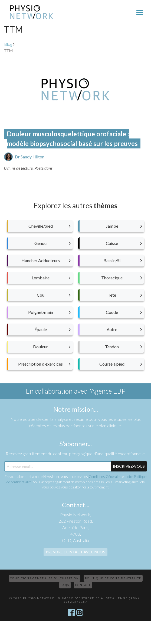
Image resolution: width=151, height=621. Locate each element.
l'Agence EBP (107, 391)
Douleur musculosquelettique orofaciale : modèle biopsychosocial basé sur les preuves (72, 138)
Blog (8, 44)
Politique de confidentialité (113, 578)
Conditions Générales (105, 476)
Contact (83, 585)
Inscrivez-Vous (129, 466)
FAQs (65, 585)
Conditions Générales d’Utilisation (44, 578)
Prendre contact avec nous (75, 552)
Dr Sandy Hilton (29, 156)
